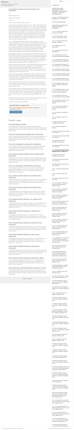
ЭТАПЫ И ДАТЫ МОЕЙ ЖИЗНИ (59, 22)
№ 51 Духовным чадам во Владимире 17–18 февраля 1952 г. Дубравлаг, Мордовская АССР (60, 288)
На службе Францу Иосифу (17, 124)
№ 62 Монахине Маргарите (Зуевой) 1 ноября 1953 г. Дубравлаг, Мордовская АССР (60, 351)
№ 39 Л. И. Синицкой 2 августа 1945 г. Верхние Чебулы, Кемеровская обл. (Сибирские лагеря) (59, 215)
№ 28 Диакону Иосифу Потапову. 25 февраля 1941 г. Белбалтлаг (60, 428)
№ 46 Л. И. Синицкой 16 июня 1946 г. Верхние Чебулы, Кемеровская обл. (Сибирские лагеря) (59, 260)
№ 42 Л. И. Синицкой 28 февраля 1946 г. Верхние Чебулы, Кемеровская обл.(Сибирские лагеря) (60, 233)
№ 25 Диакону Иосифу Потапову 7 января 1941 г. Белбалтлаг (12, 428)
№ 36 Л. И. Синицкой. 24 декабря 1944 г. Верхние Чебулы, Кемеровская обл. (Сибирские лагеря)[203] (60, 196)
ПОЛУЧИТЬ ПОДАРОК (16, 111)
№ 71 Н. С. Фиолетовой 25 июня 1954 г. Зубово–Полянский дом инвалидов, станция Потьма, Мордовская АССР (61, 408)
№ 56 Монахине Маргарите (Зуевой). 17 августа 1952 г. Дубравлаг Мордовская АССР (60, 317)
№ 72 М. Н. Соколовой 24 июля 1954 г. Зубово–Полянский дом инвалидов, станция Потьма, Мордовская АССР (61, 414)
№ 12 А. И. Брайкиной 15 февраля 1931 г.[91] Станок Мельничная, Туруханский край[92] (60, 84)
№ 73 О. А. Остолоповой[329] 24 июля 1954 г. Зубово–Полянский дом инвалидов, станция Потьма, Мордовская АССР (60, 420)
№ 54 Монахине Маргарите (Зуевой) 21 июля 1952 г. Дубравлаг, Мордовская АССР (60, 305)
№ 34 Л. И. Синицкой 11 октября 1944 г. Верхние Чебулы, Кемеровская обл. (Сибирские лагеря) (60, 184)
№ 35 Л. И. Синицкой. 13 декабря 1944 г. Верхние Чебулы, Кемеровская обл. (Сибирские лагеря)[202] (60, 190)
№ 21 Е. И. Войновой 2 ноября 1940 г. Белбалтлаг (25, 165)
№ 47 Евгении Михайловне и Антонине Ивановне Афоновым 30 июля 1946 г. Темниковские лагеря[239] (60, 267)
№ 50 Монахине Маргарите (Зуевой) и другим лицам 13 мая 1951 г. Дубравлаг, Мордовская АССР (60, 282)
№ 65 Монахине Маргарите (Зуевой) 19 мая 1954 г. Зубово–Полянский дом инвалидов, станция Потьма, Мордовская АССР (60, 368)
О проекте (25, 278)
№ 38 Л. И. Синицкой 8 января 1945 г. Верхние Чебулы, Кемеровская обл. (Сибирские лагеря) (59, 209)
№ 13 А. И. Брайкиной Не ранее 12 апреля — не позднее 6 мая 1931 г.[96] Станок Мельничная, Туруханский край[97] (60, 91)
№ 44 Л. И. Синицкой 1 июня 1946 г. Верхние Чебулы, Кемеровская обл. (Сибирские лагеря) (59, 247)
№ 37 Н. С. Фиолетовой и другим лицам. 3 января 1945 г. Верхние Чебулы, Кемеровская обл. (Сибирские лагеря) (60, 203)
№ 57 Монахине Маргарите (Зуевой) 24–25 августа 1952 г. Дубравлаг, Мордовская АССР (60, 323)
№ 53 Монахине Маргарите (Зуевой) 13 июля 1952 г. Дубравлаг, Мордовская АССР (60, 299)
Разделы (30, 278)
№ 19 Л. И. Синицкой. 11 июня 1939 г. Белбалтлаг (25, 144)
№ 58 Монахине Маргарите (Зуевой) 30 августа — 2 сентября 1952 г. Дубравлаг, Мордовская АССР (60, 330)
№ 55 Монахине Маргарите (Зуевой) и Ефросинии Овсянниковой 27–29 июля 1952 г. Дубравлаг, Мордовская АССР (59, 311)
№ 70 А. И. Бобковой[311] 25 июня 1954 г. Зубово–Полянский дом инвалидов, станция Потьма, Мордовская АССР (61, 401)
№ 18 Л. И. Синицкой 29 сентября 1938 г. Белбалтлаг (26, 134)
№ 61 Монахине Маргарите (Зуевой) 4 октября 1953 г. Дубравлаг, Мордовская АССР (60, 345)
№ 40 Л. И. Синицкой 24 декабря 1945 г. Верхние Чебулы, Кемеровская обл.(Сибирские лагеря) (60, 221)
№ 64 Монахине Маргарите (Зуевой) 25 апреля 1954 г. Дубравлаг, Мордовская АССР (60, 362)
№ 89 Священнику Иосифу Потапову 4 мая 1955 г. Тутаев (27, 267)
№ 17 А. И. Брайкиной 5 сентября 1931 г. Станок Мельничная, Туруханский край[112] (60, 108)
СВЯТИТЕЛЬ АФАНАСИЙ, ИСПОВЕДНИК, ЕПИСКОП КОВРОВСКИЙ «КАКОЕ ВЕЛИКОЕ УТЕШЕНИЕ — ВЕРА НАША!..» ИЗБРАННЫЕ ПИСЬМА (59, 11)
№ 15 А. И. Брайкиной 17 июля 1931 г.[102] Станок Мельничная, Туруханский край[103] (60, 101)
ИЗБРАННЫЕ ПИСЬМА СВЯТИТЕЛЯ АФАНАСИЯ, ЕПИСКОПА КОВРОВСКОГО (60, 27)
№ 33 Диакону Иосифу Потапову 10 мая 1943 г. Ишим (26, 258)
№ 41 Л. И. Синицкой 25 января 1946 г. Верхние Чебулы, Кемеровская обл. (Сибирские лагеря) (60, 227)
